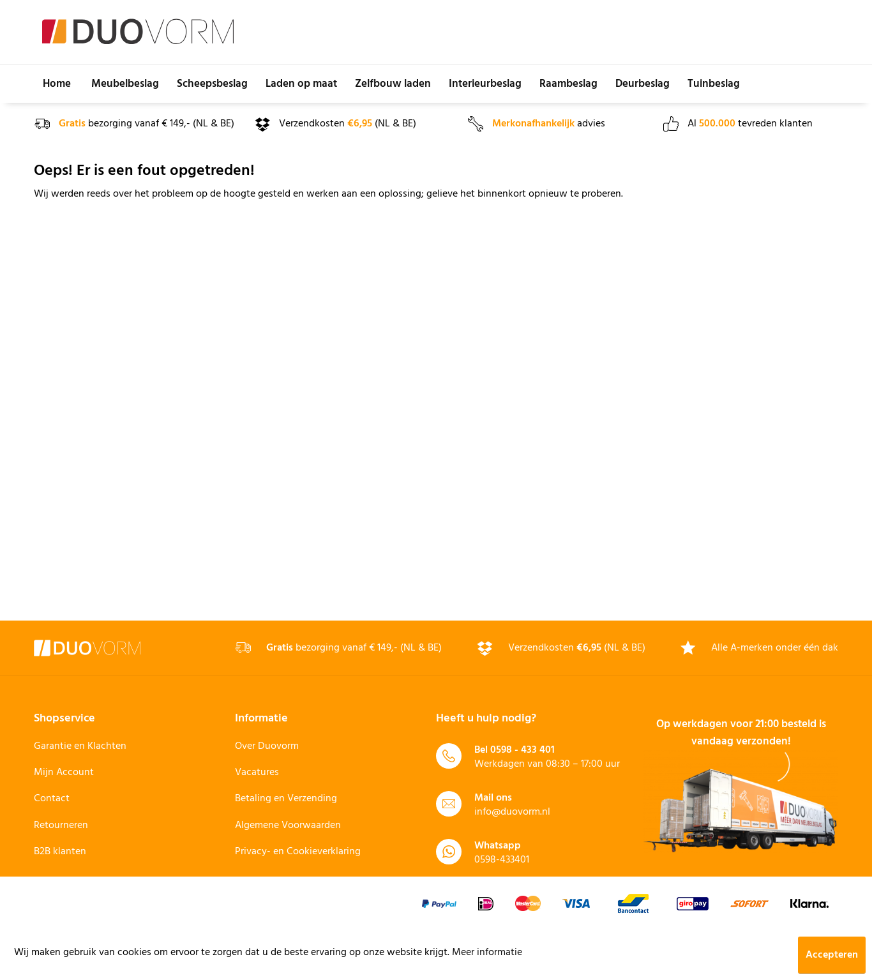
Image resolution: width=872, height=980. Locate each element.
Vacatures (257, 772)
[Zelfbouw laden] (393, 83)
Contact (52, 798)
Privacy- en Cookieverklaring (298, 851)
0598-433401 (501, 860)
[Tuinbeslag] (714, 83)
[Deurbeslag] (642, 83)
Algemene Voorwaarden (288, 825)
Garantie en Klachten (80, 746)
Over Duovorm (267, 746)
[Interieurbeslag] (485, 83)
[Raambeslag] (568, 83)
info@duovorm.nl (512, 812)
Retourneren (61, 825)
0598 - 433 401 (522, 750)
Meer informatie (487, 952)
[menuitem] (57, 83)
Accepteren (832, 955)
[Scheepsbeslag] (212, 83)
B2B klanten (60, 851)
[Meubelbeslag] (125, 83)
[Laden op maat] (301, 83)
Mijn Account (64, 772)
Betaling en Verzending (286, 798)
